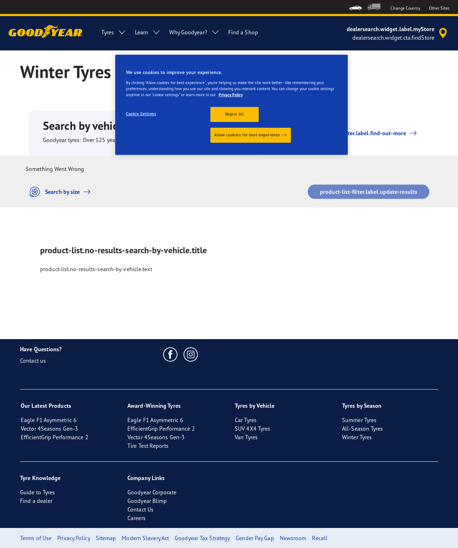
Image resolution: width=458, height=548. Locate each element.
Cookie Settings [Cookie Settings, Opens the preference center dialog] (141, 113)
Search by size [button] (61, 192)
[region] (231, 105)
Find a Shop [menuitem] (243, 32)
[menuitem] (355, 7)
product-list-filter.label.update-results (368, 191)
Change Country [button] (405, 8)
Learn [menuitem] (148, 32)
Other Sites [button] (439, 8)
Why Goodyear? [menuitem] (194, 32)
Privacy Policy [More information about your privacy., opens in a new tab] (231, 94)
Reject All (234, 114)
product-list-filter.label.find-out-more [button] (356, 133)
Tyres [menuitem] (113, 32)
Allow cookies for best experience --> (250, 134)
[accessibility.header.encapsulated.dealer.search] (398, 33)
